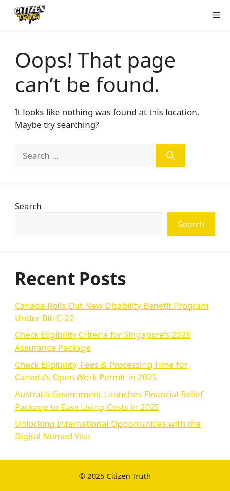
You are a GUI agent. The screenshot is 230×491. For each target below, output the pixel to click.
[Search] (170, 155)
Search (28, 206)
